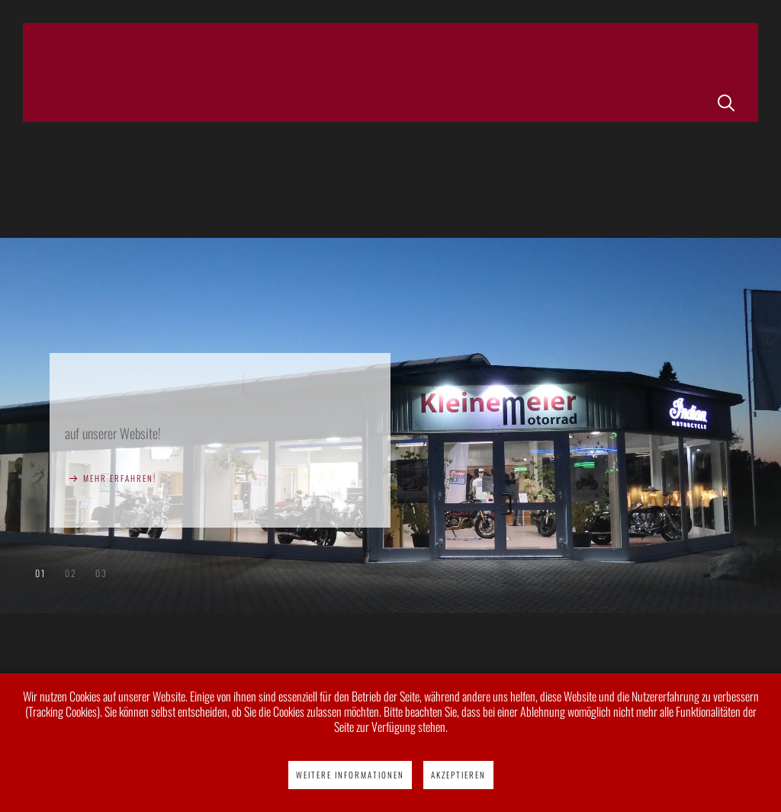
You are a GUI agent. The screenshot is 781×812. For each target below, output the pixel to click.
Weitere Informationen (350, 775)
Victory (101, 573)
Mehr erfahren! (119, 478)
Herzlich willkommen (40, 573)
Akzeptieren (458, 775)
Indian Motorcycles (70, 573)
